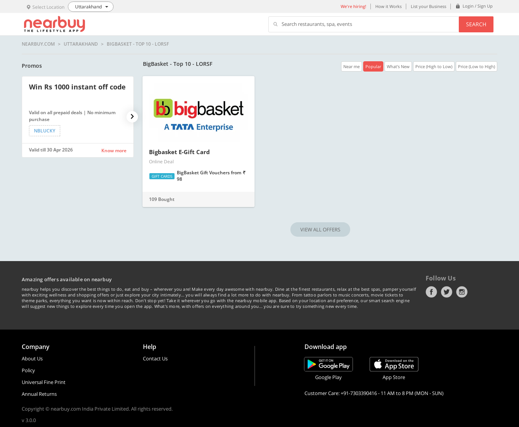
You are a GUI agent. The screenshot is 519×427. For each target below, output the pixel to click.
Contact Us (155, 358)
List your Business (428, 6)
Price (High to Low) (433, 66)
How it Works (388, 6)
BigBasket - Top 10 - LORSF (138, 44)
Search (476, 24)
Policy (28, 370)
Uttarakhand (81, 44)
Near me (351, 66)
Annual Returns (39, 393)
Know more (114, 150)
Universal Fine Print (44, 382)
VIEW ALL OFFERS (320, 229)
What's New (398, 66)
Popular (373, 66)
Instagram (462, 292)
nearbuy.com (38, 44)
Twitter (446, 292)
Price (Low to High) (476, 66)
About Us (32, 358)
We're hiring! (353, 6)
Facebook (431, 292)
